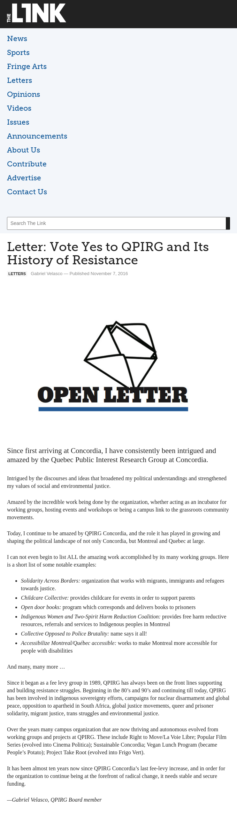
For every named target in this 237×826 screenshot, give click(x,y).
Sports (18, 52)
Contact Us (27, 191)
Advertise (24, 177)
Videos (19, 108)
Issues (18, 122)
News (17, 38)
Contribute (27, 163)
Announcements (37, 136)
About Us (23, 150)
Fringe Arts (27, 66)
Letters (19, 80)
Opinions (23, 94)
